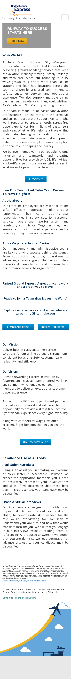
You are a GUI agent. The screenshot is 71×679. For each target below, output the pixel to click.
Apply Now (17, 41)
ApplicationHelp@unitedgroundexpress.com (24, 580)
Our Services (35, 179)
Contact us (7, 597)
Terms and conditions (25, 597)
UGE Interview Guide (35, 442)
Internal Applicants (53, 327)
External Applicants (18, 327)
